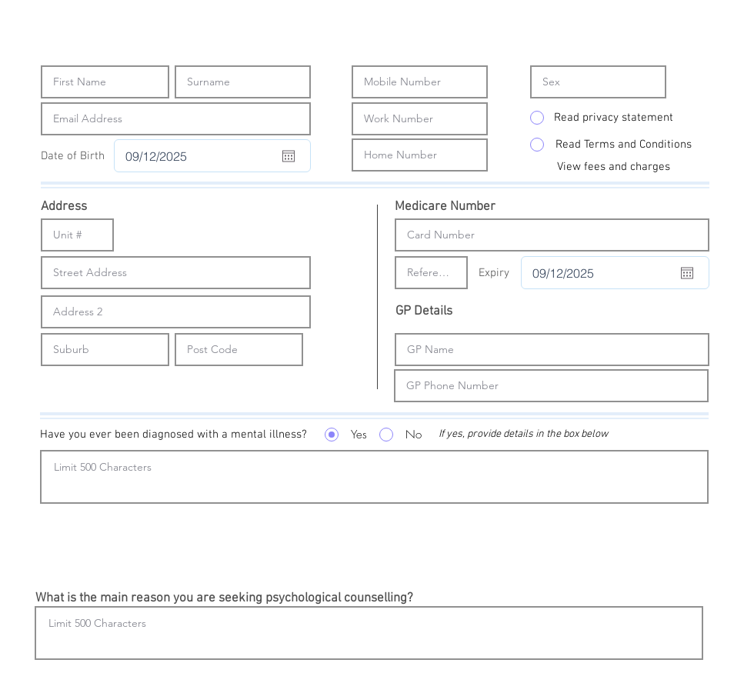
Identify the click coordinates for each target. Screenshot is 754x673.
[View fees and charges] (613, 167)
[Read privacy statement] (613, 117)
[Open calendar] (288, 156)
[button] (169, 434)
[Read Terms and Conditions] (623, 144)
